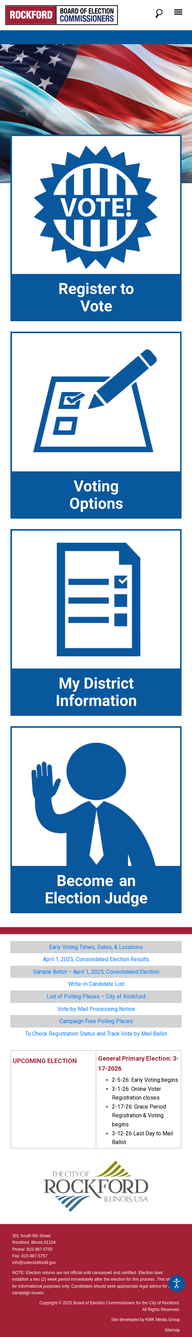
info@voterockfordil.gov (34, 1262)
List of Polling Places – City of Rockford (96, 996)
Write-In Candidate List (96, 984)
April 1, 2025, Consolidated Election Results (96, 959)
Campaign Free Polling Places (96, 1021)
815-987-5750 (39, 1249)
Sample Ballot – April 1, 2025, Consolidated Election (96, 972)
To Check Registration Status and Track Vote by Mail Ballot (96, 1033)
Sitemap (172, 1330)
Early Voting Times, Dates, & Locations (96, 947)
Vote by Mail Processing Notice (96, 1009)
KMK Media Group (162, 1319)
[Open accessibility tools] (176, 1283)
